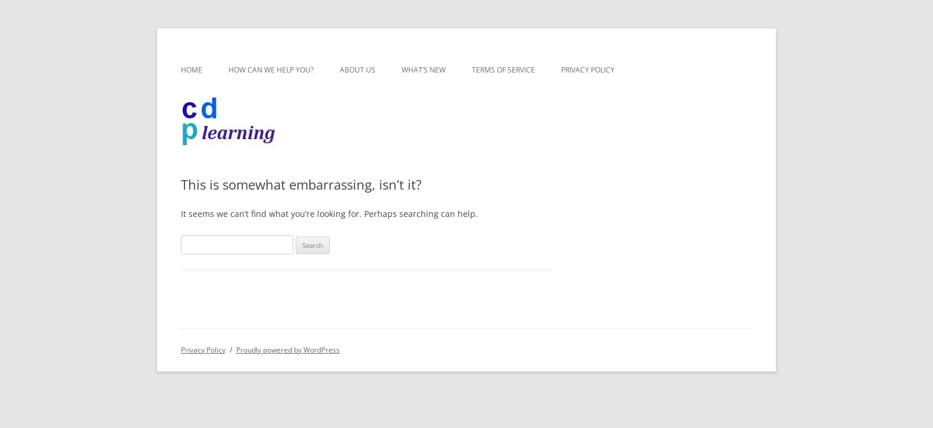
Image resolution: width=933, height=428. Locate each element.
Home (191, 70)
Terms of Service (503, 70)
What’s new (424, 70)
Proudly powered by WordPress (288, 350)
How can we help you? (271, 70)
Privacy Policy (588, 70)
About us (357, 70)
